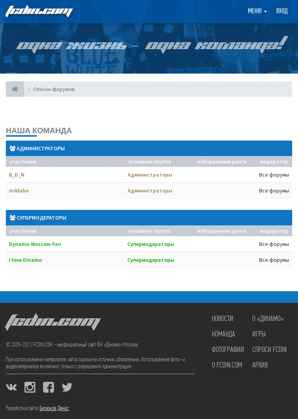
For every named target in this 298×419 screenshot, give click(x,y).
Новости (222, 319)
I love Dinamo (25, 259)
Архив (260, 365)
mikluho (19, 190)
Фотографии (228, 350)
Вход (282, 11)
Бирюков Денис (54, 408)
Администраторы (41, 148)
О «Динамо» (268, 319)
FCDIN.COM (38, 11)
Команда (223, 334)
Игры (259, 334)
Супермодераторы (41, 217)
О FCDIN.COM (227, 365)
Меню (257, 11)
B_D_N (16, 174)
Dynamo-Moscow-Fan (35, 243)
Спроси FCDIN (269, 350)
